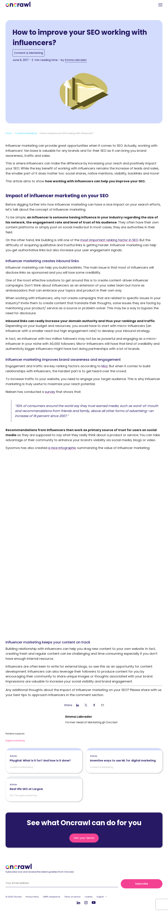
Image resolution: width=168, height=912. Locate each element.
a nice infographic (62, 448)
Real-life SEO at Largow (26, 787)
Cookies (89, 896)
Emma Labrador (76, 60)
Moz (104, 366)
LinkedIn (78, 902)
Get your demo (84, 838)
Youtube (94, 902)
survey (50, 392)
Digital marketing (15, 740)
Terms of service (72, 896)
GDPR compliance (51, 896)
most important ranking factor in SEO (109, 240)
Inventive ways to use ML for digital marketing (123, 759)
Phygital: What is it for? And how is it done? (40, 759)
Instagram (86, 902)
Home (9, 133)
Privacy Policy (32, 896)
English (100, 896)
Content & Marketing (28, 53)
